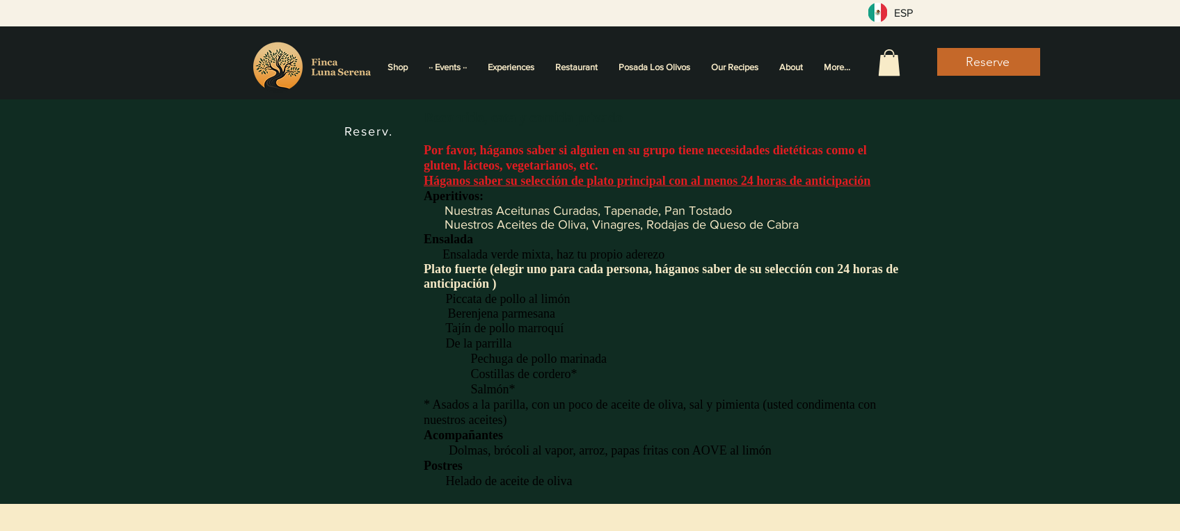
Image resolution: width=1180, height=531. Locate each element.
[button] (889, 62)
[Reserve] (988, 62)
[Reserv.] (370, 131)
